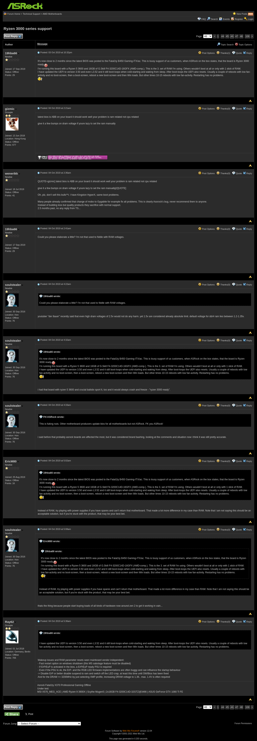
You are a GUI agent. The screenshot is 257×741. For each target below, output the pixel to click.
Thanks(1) (223, 53)
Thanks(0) (223, 108)
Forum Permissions (244, 723)
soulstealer (14, 284)
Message (42, 44)
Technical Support (31, 14)
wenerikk (12, 173)
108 (247, 36)
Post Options (206, 53)
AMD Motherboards (52, 14)
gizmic (11, 108)
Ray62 (10, 621)
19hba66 (12, 53)
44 (222, 36)
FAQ (203, 19)
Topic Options (243, 44)
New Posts (242, 14)
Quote (239, 53)
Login (250, 19)
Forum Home (13, 14)
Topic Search (225, 44)
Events (224, 19)
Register (239, 19)
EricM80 (12, 461)
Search (214, 19)
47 (236, 36)
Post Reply (13, 36)
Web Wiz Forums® (130, 731)
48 (241, 36)
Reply (249, 53)
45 (227, 36)
